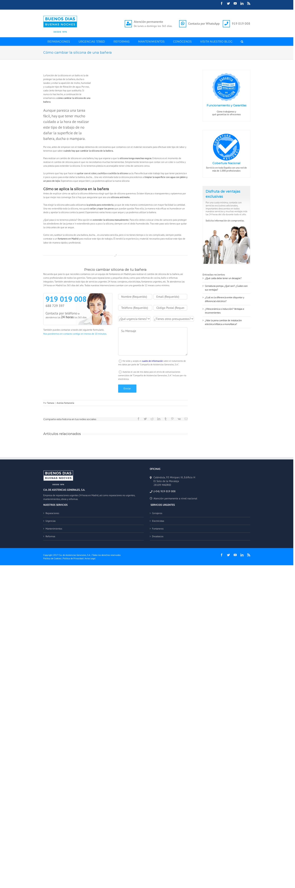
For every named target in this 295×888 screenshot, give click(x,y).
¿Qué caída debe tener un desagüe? (223, 278)
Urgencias (51, 521)
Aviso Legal (90, 558)
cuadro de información (152, 360)
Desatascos (157, 536)
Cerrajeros (157, 513)
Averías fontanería (65, 402)
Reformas (50, 536)
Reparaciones (52, 513)
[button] (242, 41)
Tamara (50, 402)
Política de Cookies (52, 558)
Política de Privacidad (73, 558)
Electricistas (158, 521)
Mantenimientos (54, 528)
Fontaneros (157, 528)
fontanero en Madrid (68, 238)
